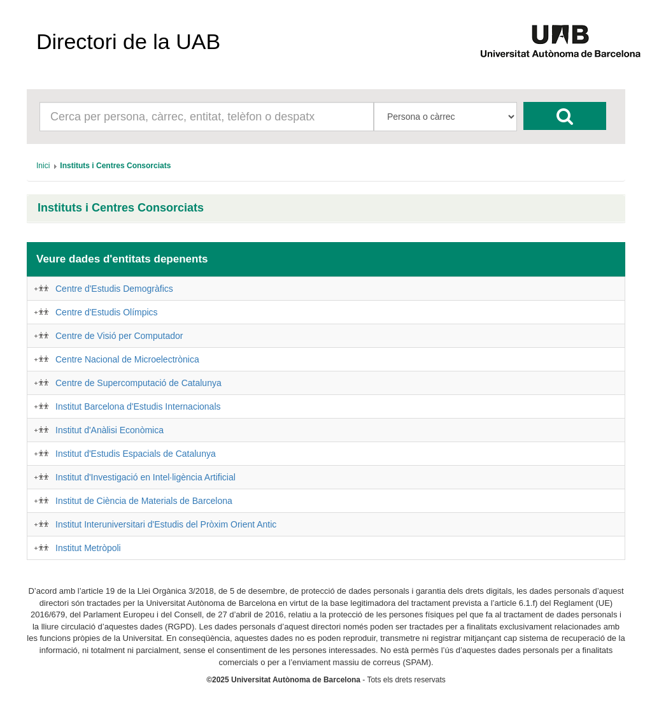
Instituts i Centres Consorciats (121, 208)
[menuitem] (43, 165)
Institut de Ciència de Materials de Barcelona (143, 501)
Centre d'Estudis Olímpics (106, 312)
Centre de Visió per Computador (119, 336)
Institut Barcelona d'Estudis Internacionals (138, 406)
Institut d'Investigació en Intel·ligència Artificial (145, 477)
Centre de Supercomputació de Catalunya (138, 383)
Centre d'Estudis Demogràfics (114, 289)
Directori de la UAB (128, 41)
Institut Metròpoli (88, 548)
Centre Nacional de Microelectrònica (127, 359)
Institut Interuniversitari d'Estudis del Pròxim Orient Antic (165, 524)
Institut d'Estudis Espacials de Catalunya (135, 454)
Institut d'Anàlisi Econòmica (109, 430)
